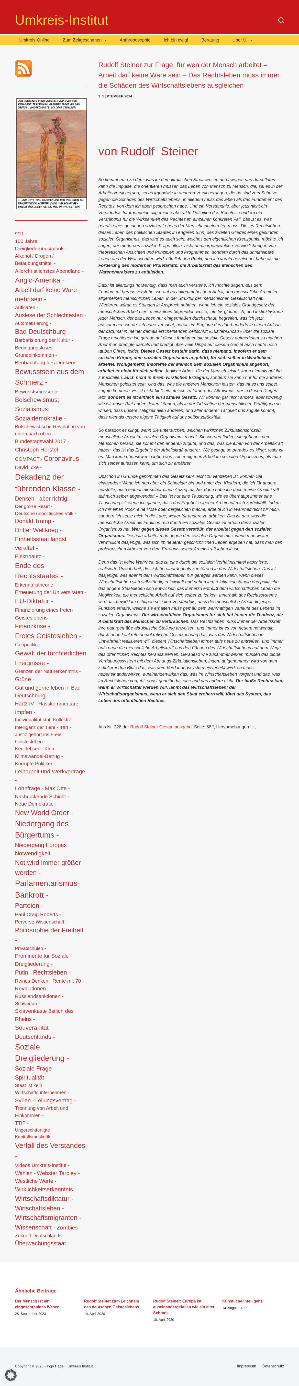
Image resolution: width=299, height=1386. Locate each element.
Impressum (246, 1366)
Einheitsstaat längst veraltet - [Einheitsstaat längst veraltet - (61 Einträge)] (40, 543)
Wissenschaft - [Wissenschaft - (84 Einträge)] (35, 1227)
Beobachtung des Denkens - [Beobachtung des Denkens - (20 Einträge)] (47, 362)
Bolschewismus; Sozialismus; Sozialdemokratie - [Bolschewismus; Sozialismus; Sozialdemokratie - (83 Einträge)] (40, 409)
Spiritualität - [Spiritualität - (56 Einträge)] (31, 1077)
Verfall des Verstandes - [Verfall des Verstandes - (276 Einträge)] (50, 1151)
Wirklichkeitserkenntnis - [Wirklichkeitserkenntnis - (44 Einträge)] (45, 1189)
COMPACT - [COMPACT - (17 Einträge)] (29, 459)
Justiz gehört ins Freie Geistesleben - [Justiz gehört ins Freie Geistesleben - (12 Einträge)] (38, 738)
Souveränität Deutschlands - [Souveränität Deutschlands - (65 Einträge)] (35, 1032)
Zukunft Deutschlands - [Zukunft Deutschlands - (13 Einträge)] (40, 1235)
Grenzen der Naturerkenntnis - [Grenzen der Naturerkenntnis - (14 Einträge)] (48, 671)
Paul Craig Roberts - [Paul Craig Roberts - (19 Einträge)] (38, 914)
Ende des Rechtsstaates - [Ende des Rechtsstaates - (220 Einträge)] (39, 571)
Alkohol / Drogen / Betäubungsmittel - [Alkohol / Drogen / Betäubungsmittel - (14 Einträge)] (35, 259)
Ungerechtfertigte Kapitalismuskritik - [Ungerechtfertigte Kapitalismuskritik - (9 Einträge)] (34, 1133)
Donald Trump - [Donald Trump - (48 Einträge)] (35, 521)
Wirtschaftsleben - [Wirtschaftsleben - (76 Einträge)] (39, 1208)
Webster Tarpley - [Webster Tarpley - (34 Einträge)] (58, 1173)
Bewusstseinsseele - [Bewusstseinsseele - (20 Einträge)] (38, 391)
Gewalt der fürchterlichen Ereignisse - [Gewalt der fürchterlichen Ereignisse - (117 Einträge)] (50, 658)
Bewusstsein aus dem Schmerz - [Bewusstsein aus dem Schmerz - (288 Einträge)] (49, 377)
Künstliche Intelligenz (242, 1301)
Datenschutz (273, 1366)
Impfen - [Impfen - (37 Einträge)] (25, 712)
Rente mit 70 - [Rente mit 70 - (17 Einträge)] (68, 981)
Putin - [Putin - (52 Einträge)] (23, 972)
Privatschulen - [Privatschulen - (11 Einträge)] (30, 948)
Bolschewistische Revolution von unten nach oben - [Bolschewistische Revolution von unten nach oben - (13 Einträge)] (50, 430)
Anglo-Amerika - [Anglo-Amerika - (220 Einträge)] (39, 280)
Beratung (210, 40)
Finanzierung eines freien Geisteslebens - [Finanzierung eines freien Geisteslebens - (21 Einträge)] (44, 613)
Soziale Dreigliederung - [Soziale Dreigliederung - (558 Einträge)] (42, 1053)
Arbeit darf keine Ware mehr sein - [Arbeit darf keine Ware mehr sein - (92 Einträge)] (46, 294)
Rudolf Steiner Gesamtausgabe (160, 726)
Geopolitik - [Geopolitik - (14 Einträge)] (27, 644)
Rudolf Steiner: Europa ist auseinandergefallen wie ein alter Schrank (184, 1307)
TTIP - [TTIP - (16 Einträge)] (22, 1123)
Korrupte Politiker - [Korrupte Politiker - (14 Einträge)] (35, 763)
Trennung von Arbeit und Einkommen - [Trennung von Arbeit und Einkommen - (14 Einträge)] (41, 1111)
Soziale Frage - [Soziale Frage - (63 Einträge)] (35, 1068)
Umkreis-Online (34, 40)
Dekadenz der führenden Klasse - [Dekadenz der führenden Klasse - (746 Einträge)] (48, 482)
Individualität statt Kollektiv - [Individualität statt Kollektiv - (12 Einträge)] (44, 719)
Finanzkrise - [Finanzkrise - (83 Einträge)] (32, 626)
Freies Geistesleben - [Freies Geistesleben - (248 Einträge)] (48, 636)
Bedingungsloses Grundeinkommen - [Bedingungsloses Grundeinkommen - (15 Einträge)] (36, 351)
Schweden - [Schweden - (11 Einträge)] (27, 1003)
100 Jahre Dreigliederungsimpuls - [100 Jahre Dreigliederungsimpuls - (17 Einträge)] (41, 245)
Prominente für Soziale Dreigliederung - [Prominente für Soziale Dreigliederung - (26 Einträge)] (42, 960)
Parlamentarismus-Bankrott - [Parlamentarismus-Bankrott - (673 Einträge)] (47, 889)
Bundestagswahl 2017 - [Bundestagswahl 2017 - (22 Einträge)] (42, 441)
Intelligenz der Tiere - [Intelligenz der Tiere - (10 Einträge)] (36, 727)
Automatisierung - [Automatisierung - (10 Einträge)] (33, 323)
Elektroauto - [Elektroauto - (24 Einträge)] (30, 556)
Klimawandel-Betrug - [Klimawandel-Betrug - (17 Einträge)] (39, 756)
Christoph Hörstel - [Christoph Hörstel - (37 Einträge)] (38, 449)
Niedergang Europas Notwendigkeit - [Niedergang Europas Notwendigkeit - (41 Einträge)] (41, 849)
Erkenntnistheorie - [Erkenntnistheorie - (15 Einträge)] (35, 585)
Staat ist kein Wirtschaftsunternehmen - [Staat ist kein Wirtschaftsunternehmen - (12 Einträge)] (42, 1089)
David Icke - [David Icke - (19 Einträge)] (28, 467)
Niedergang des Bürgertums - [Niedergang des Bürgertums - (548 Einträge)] (41, 829)
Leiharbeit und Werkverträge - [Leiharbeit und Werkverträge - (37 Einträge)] (50, 775)
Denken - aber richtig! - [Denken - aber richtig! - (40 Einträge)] (43, 498)
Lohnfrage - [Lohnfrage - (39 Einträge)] (29, 788)
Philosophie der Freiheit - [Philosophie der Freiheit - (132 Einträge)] (49, 935)
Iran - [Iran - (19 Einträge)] (65, 727)
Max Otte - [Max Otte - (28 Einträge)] (57, 788)
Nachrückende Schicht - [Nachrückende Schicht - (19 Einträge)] (42, 796)
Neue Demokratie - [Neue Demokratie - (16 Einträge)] (35, 804)
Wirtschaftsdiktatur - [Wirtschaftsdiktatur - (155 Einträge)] (44, 1198)
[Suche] (281, 20)
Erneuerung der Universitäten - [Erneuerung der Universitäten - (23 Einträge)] (50, 592)
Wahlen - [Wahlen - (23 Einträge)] (25, 1173)
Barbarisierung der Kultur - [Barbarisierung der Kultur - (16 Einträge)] (44, 340)
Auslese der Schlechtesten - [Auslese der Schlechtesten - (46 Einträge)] (50, 315)
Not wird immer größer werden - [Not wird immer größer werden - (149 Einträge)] (48, 867)
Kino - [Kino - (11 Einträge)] (50, 748)
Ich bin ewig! (176, 40)
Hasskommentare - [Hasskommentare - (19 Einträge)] (59, 703)
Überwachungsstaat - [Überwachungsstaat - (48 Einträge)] (42, 1243)
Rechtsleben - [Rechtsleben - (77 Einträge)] (52, 972)
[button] (11, 1375)
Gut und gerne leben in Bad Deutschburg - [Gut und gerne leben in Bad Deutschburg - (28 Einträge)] (47, 692)
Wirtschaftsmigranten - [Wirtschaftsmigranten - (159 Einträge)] (48, 1217)
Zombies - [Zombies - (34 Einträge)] (69, 1228)
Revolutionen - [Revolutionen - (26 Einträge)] (32, 989)
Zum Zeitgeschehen (86, 40)
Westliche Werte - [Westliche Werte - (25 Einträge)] (35, 1181)
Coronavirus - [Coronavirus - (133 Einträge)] (63, 458)
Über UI (244, 40)
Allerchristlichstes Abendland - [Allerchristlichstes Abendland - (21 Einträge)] (49, 271)
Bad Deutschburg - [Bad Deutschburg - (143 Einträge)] (42, 331)
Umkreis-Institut (61, 20)
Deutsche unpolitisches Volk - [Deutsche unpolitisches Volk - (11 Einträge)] (45, 513)
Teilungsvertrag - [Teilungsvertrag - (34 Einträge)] (55, 1100)
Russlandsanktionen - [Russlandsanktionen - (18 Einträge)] (39, 996)
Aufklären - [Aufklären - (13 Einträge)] (26, 307)
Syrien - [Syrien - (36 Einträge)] (24, 1100)
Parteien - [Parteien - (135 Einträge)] (29, 905)
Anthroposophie (135, 40)
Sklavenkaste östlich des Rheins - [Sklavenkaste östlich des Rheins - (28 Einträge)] (44, 1015)
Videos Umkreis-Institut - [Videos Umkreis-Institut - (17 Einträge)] (42, 1165)
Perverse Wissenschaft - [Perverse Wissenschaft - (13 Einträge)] (41, 921)
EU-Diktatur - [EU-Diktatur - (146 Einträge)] (34, 601)
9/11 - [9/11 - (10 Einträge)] (21, 233)
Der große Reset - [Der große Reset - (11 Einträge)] (34, 506)
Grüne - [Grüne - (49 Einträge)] (24, 679)
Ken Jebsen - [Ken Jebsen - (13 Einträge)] (29, 748)
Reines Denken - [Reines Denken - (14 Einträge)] (33, 981)
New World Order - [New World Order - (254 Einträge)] (44, 813)
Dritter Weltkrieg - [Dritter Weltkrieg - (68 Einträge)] (38, 530)
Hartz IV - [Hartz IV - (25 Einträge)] (26, 704)
